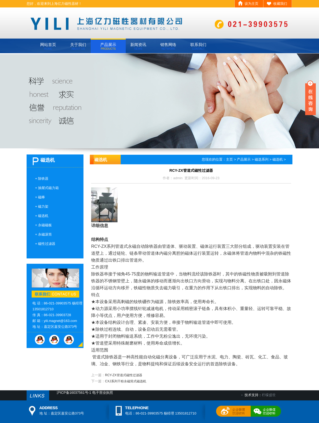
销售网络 (168, 46)
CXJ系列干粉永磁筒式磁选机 (125, 381)
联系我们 (198, 46)
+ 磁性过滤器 (45, 244)
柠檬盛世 (269, 395)
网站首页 (48, 46)
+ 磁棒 (40, 197)
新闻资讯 (138, 46)
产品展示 (108, 46)
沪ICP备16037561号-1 (74, 393)
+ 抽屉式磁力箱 (47, 188)
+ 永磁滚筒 (43, 234)
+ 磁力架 (41, 206)
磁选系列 (261, 159)
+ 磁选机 (41, 216)
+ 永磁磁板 (43, 225)
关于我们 (78, 46)
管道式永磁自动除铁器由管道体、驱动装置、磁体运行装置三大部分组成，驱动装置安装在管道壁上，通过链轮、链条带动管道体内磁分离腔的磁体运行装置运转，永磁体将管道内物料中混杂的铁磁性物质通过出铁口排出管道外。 (191, 253)
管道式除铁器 (105, 357)
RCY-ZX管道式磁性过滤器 (123, 375)
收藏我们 (280, 4)
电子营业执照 (102, 393)
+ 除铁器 (41, 179)
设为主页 (251, 4)
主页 (229, 159)
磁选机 (277, 159)
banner (159, 100)
